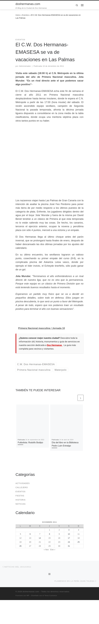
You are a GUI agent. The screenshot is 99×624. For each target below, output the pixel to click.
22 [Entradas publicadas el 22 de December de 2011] (50, 542)
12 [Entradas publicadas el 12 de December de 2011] (20, 538)
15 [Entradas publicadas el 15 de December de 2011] (50, 538)
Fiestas (20, 496)
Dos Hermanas (54, 345)
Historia (21, 500)
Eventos (25, 15)
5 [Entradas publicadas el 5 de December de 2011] (20, 534)
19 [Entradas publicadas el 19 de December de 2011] (20, 542)
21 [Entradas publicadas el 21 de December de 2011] (40, 542)
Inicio (18, 15)
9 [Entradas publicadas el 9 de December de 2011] (59, 534)
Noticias (21, 504)
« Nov (46, 550)
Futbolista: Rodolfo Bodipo (30, 442)
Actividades (23, 483)
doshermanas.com (31, 592)
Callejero (22, 487)
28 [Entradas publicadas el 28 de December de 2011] (40, 546)
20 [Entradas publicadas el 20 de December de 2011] (30, 542)
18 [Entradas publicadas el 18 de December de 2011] (79, 538)
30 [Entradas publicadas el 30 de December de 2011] (59, 546)
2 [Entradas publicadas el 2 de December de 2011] (59, 530)
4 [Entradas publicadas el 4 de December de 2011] (78, 530)
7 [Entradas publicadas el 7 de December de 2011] (39, 534)
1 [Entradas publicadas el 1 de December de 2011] (49, 530)
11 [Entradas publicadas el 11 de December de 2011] (79, 534)
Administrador (25, 66)
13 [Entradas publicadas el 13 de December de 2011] (30, 538)
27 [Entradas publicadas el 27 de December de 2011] (30, 546)
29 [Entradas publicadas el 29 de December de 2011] (50, 546)
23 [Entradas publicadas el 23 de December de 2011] (59, 542)
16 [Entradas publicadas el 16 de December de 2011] (59, 538)
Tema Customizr (51, 595)
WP (28, 595)
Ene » (52, 550)
